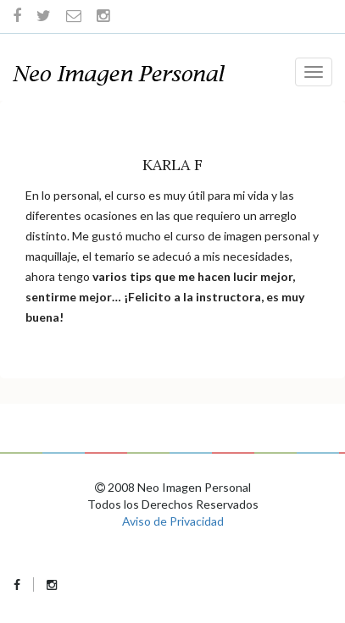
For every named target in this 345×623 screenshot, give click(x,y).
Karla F (172, 164)
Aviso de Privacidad (173, 521)
